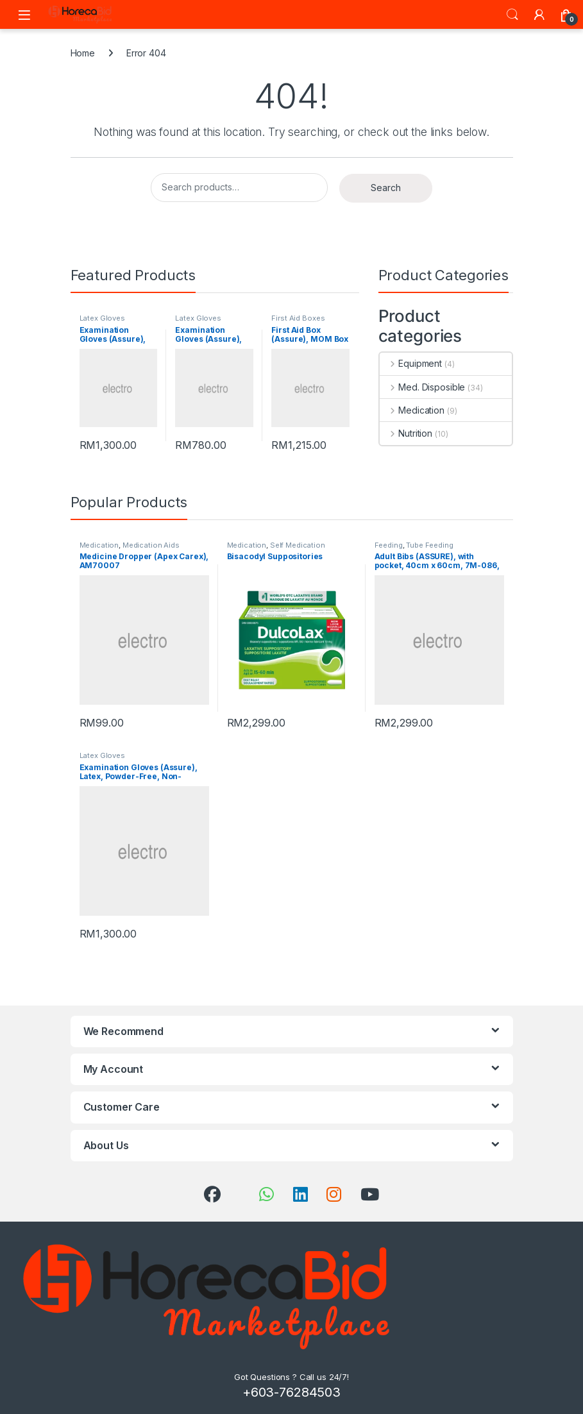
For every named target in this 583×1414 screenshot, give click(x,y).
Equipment (411, 363)
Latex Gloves (102, 318)
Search (512, 15)
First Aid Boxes (298, 318)
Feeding (389, 545)
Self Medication (297, 545)
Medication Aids (151, 545)
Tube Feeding (429, 545)
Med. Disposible (423, 387)
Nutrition (406, 433)
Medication (412, 410)
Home (83, 52)
